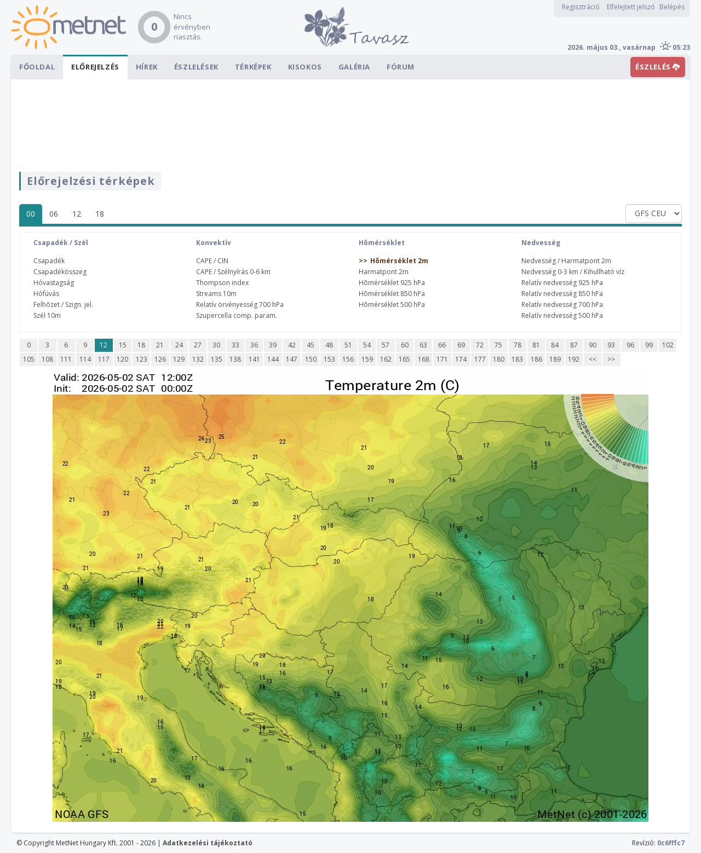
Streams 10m (216, 293)
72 (480, 345)
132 (198, 359)
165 (404, 359)
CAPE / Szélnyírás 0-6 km (233, 271)
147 (291, 359)
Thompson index (222, 282)
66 (442, 345)
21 (160, 345)
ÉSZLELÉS (657, 67)
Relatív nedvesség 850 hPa (562, 293)
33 (235, 345)
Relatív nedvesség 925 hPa (562, 282)
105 (29, 359)
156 (348, 359)
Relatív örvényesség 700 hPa (240, 304)
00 (30, 213)
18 (99, 213)
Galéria (354, 67)
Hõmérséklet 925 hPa (392, 282)
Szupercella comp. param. (236, 315)
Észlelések (196, 67)
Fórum (401, 67)
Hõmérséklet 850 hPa (392, 293)
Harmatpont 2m (384, 271)
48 (329, 345)
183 (517, 359)
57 (385, 345)
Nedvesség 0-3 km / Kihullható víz (572, 271)
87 (574, 345)
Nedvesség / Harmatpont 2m (566, 260)
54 (367, 345)
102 (668, 345)
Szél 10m (47, 315)
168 (423, 359)
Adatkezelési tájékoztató (207, 843)
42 (292, 345)
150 (311, 359)
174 (461, 359)
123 (141, 359)
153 (329, 359)
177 (480, 359)
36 (254, 345)
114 (85, 359)
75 (498, 345)
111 (66, 359)
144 (273, 359)
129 (179, 359)
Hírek (147, 67)
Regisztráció (581, 6)
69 (461, 345)
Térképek (253, 67)
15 (123, 345)
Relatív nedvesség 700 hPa (562, 304)
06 (53, 213)
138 (235, 359)
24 (179, 345)
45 (310, 345)
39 (273, 345)
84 (555, 345)
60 (405, 345)
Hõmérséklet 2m (399, 260)
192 (573, 359)
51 (348, 345)
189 (555, 359)
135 (216, 359)
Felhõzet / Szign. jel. (63, 304)
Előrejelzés (95, 67)
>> (611, 359)
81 (536, 345)
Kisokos (305, 67)
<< (592, 359)
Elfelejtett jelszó (631, 6)
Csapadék (49, 260)
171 (442, 359)
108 (47, 359)
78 (517, 345)
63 (423, 345)
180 (498, 359)
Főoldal (37, 67)
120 (122, 359)
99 (649, 345)
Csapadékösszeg (60, 271)
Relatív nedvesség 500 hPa (562, 315)
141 (254, 359)
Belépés (672, 6)
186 (536, 359)
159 (367, 359)
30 (216, 345)
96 (630, 345)
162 (386, 359)
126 (160, 359)
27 (198, 345)
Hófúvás (46, 293)
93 (611, 345)
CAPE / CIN (212, 260)
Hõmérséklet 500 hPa (392, 304)
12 (76, 213)
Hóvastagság (53, 282)
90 (592, 345)
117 (104, 359)
